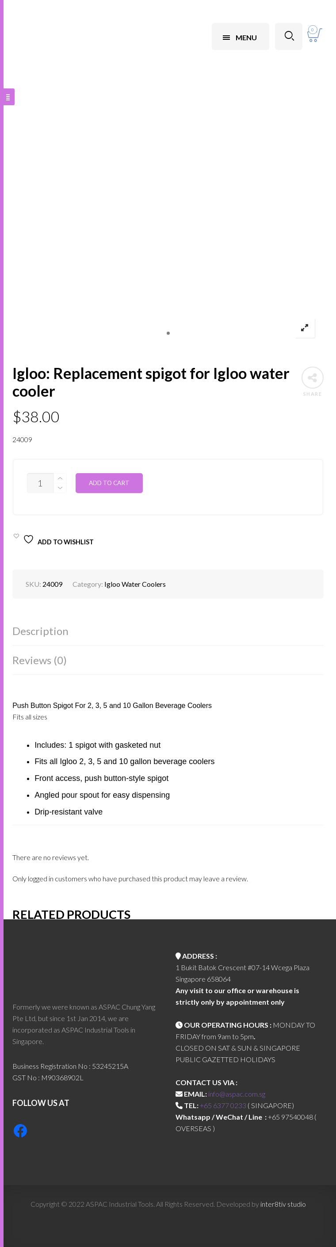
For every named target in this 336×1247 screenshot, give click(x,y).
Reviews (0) (39, 660)
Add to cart (109, 482)
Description (40, 630)
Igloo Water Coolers (135, 584)
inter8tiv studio (283, 1204)
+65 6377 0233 (223, 1105)
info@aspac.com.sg (236, 1094)
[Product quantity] (40, 483)
